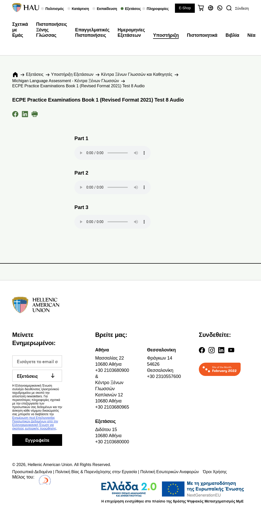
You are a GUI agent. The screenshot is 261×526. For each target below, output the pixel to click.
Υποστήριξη (166, 35)
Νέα (252, 35)
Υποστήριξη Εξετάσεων (72, 74)
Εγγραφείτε (37, 439)
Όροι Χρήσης (215, 472)
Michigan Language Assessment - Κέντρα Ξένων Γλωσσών (65, 81)
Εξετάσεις (35, 74)
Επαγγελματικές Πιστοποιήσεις (92, 32)
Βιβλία (232, 35)
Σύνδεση (242, 8)
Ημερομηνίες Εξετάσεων (131, 32)
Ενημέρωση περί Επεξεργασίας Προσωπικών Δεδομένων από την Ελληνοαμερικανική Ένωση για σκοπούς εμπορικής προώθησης (35, 423)
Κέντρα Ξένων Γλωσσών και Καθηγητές (136, 74)
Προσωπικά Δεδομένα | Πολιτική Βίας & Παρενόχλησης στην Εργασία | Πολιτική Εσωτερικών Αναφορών (105, 472)
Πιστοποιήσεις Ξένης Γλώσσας (51, 30)
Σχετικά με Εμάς (20, 30)
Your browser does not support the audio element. (112, 153)
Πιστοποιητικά (202, 35)
